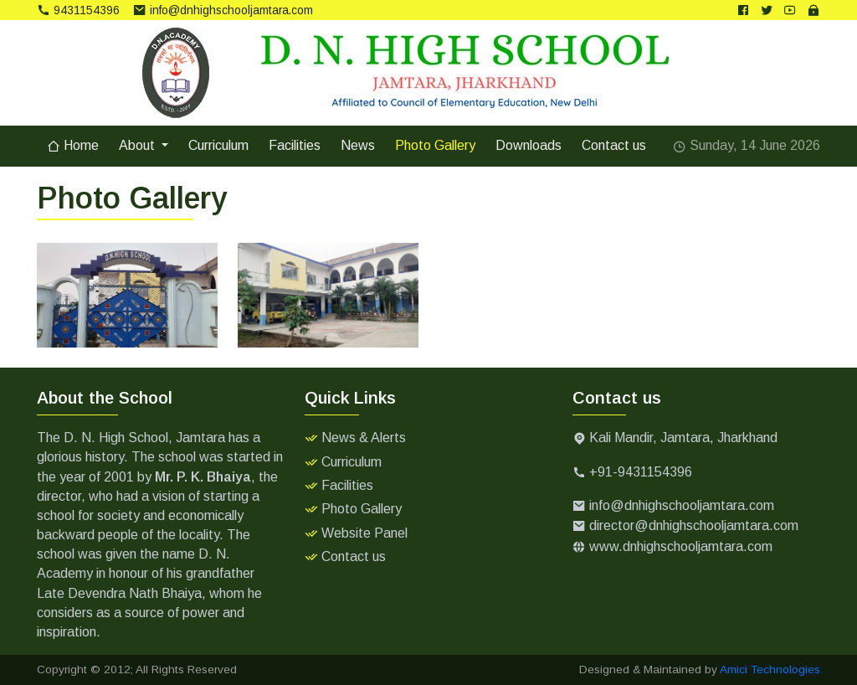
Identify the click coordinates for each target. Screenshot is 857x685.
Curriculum (218, 145)
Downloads (528, 145)
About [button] (138, 145)
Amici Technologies (770, 669)
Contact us (614, 145)
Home (73, 145)
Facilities (295, 145)
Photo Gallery (435, 145)
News (358, 145)
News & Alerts (363, 437)
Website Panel (364, 533)
